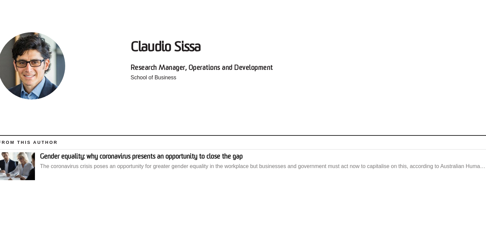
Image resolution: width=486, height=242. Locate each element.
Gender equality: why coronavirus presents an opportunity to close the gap (141, 157)
